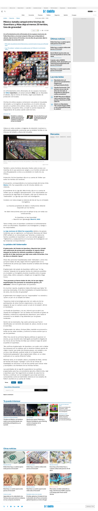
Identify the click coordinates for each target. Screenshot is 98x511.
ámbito (5, 18)
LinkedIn (14, 506)
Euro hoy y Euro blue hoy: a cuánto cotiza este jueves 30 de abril (60, 468)
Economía (31, 15)
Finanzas (40, 15)
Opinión (66, 15)
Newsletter (90, 506)
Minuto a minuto (54, 487)
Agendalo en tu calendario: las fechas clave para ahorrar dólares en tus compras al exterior (14, 498)
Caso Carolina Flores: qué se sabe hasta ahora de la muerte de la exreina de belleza (40, 118)
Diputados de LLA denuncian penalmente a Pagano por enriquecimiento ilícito (62, 82)
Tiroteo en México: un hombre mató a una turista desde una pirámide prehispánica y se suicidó (13, 422)
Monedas (52, 136)
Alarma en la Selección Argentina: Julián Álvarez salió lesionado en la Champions (65, 409)
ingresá (94, 11)
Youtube (18, 506)
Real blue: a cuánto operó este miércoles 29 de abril (36, 490)
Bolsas (57, 136)
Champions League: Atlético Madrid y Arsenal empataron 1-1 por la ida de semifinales (65, 417)
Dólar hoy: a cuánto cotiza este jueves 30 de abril (60, 48)
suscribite (90, 11)
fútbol (8, 93)
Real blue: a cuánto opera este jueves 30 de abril (60, 69)
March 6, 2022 (35, 219)
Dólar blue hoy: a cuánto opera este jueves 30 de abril (60, 42)
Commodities (63, 136)
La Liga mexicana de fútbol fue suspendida (18, 231)
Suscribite (41, 390)
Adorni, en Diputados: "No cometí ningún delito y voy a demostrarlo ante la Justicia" (62, 106)
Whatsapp (22, 506)
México (18, 18)
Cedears (69, 136)
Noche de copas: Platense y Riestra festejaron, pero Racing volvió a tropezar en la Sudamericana (37, 422)
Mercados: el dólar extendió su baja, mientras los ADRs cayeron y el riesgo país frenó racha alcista (60, 491)
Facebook (7, 506)
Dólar (23, 15)
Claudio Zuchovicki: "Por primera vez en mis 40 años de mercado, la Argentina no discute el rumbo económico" (62, 91)
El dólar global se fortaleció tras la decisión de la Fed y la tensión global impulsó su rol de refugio (37, 498)
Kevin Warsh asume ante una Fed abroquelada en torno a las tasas (60, 54)
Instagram (11, 506)
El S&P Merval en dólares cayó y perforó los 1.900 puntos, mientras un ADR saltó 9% (62, 99)
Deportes (11, 18)
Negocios (57, 15)
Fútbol (20, 382)
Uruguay (74, 15)
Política (49, 15)
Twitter (4, 506)
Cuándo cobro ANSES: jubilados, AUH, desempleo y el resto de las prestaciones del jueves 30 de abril (61, 62)
